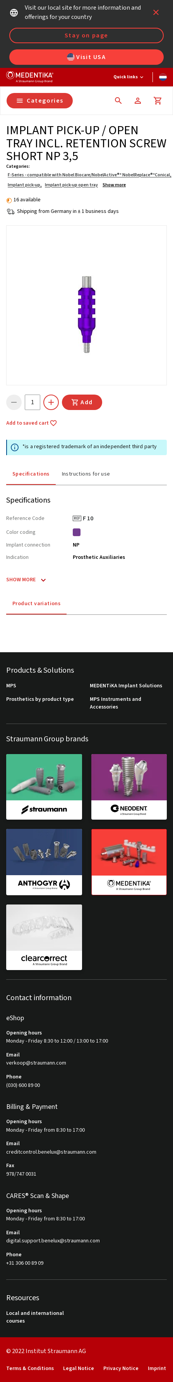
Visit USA (86, 57)
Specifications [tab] (31, 474)
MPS (11, 686)
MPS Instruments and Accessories (115, 703)
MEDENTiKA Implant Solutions (126, 686)
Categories (39, 100)
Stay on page (86, 35)
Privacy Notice (121, 1368)
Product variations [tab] (36, 603)
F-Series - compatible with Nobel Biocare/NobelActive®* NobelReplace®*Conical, (89, 175)
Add (82, 402)
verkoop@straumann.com (36, 1063)
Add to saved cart (31, 423)
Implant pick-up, (25, 185)
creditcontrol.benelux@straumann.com (51, 1152)
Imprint (157, 1368)
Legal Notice (78, 1368)
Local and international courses (35, 1317)
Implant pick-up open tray (71, 185)
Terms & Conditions (30, 1368)
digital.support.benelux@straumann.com (53, 1241)
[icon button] (156, 12)
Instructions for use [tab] (86, 474)
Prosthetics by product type (40, 699)
